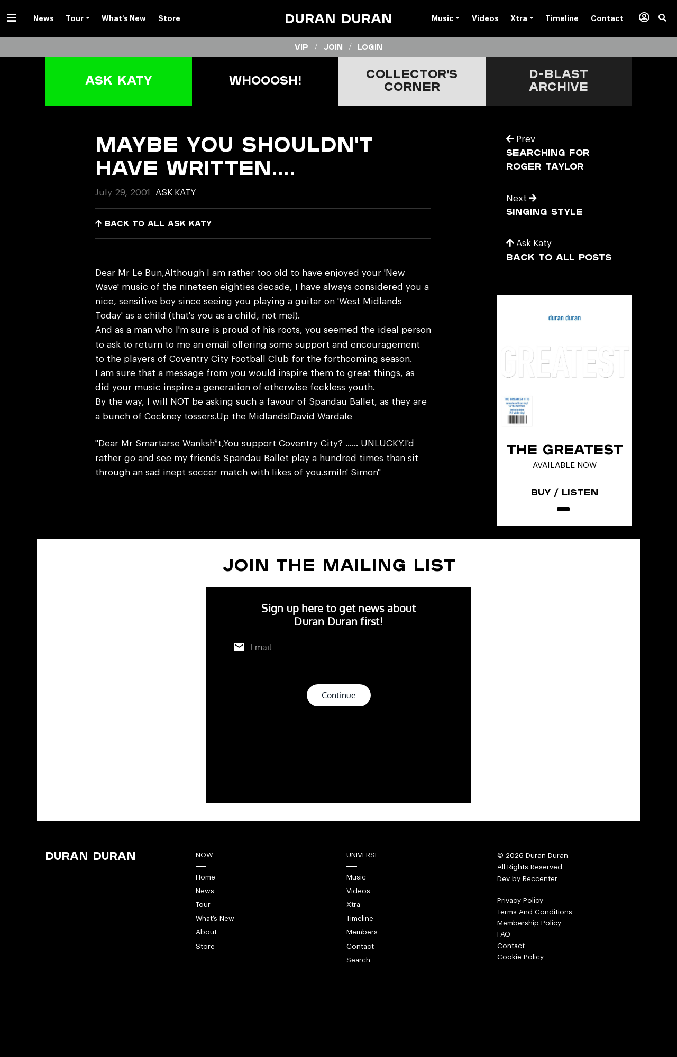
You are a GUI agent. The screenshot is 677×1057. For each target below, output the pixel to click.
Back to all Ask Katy (154, 223)
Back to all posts (560, 255)
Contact (360, 965)
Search (358, 979)
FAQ (503, 953)
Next (521, 197)
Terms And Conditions (535, 930)
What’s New (215, 937)
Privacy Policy (520, 918)
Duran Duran (338, 18)
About (206, 951)
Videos (358, 909)
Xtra (353, 923)
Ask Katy (176, 192)
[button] (667, 18)
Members (362, 951)
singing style (545, 211)
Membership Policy (529, 942)
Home (206, 895)
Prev (521, 139)
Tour (203, 923)
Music (356, 895)
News (205, 909)
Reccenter (540, 897)
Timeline (360, 937)
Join (333, 47)
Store (205, 965)
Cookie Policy (520, 976)
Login (370, 47)
